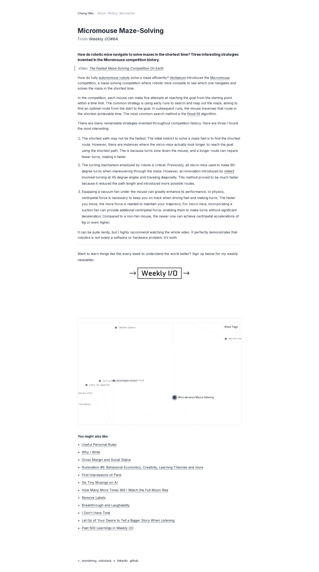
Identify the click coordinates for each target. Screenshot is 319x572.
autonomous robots (114, 78)
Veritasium (178, 78)
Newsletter (127, 13)
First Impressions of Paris (101, 475)
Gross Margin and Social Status (106, 460)
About (101, 13)
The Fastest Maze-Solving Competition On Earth (126, 68)
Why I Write (91, 452)
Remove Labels (94, 498)
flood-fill (193, 114)
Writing (112, 13)
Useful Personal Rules (99, 444)
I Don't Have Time (96, 513)
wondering (89, 561)
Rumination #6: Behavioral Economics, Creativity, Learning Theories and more (142, 467)
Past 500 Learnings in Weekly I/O (107, 528)
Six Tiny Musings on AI (100, 482)
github (134, 561)
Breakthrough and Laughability (106, 505)
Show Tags (231, 326)
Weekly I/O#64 (103, 38)
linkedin (122, 561)
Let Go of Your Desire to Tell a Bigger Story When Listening (128, 520)
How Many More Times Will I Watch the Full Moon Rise (125, 490)
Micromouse (220, 78)
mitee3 (229, 171)
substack (105, 561)
